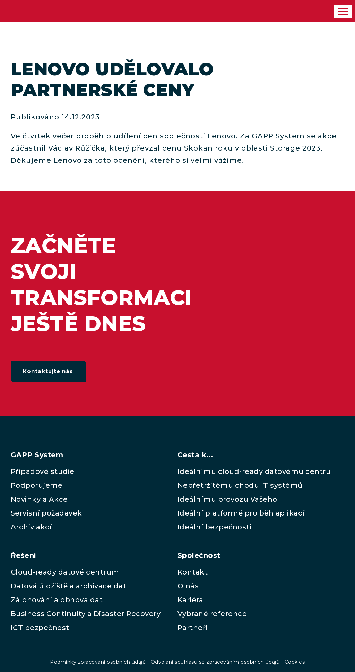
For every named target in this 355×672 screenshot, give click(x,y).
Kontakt (193, 572)
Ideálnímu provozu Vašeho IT (232, 499)
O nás (188, 586)
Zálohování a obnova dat (57, 600)
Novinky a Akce (39, 499)
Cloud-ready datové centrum (65, 572)
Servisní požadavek (46, 513)
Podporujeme (37, 485)
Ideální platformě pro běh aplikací (241, 513)
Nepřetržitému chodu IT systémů (240, 485)
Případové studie (43, 471)
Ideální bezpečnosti (215, 527)
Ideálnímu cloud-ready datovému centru (254, 471)
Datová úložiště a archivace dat (69, 586)
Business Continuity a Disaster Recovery (86, 614)
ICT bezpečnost (40, 627)
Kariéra (191, 600)
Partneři (193, 627)
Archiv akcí (31, 527)
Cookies (295, 662)
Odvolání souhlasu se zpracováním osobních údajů (215, 662)
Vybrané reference (212, 614)
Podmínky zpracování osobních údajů (98, 662)
